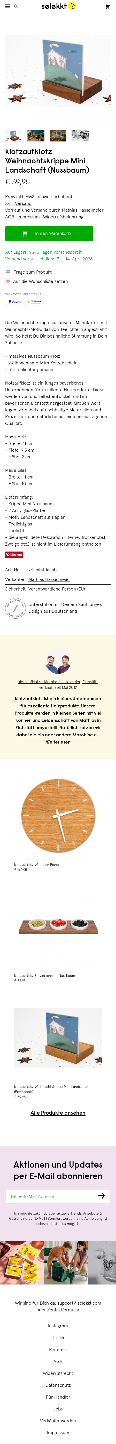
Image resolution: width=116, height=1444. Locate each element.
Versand (23, 203)
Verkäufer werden (58, 1421)
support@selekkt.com (79, 1303)
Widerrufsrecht (58, 1373)
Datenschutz (58, 1385)
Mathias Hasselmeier (83, 210)
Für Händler (58, 1397)
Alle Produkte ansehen (58, 1113)
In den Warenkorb (53, 233)
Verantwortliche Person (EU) (56, 589)
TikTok (58, 1338)
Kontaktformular (63, 1310)
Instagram (58, 1326)
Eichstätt (90, 682)
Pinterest (58, 1349)
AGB (58, 1361)
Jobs (58, 1409)
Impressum (58, 1433)
